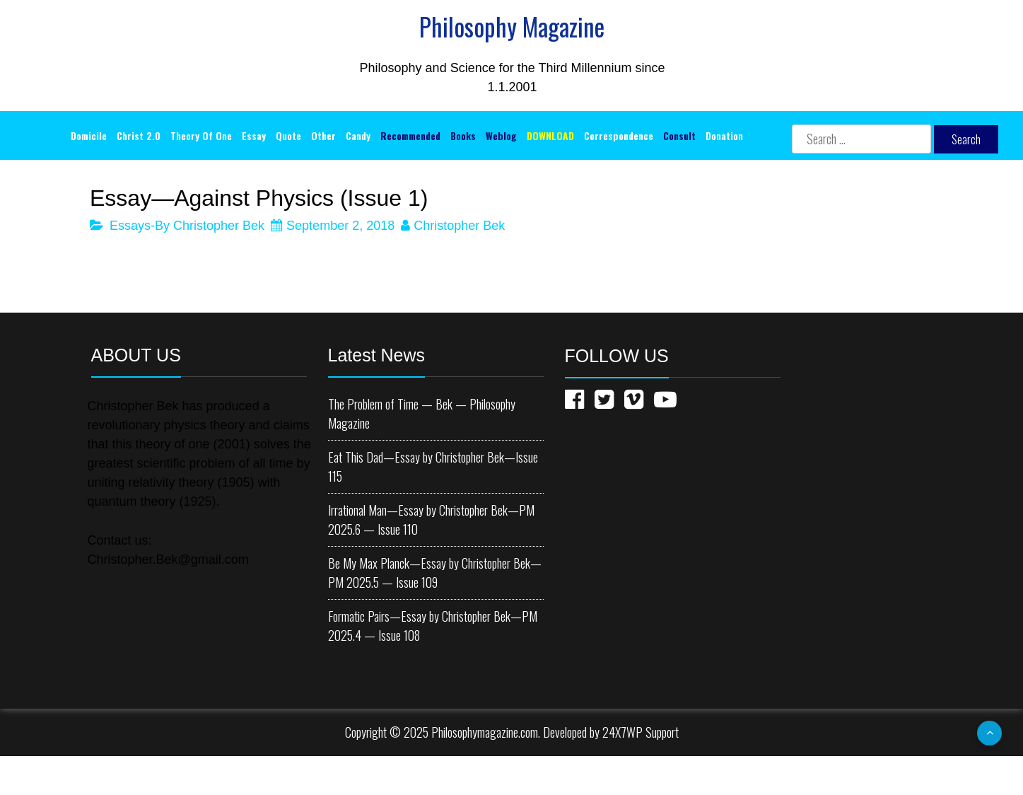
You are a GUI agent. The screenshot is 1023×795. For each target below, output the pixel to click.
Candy (358, 135)
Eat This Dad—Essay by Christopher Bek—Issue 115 (433, 466)
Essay (254, 135)
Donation (724, 135)
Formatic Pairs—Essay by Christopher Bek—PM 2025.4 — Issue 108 (432, 625)
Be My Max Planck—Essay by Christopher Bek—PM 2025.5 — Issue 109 (435, 572)
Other (323, 135)
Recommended (410, 135)
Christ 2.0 (138, 135)
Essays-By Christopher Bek (187, 226)
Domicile (89, 135)
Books (463, 135)
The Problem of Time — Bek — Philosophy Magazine (421, 413)
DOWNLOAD (550, 135)
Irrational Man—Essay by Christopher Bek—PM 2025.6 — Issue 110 (431, 519)
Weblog (501, 135)
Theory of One (201, 135)
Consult (679, 135)
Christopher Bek (459, 226)
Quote (288, 135)
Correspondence (618, 135)
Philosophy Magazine (511, 26)
